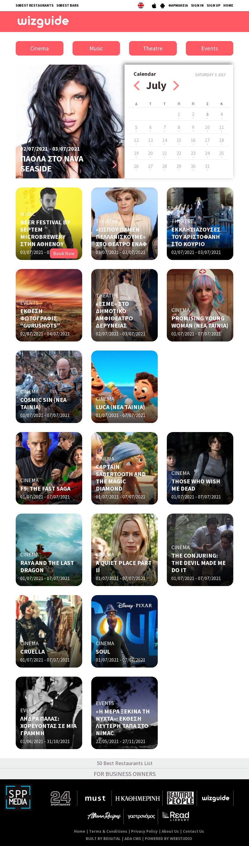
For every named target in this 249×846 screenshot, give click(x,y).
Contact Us (193, 831)
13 (150, 140)
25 (221, 153)
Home (79, 831)
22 (178, 153)
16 (193, 140)
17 (207, 140)
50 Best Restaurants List (125, 763)
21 (164, 153)
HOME (228, 5)
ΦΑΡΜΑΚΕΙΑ (178, 5)
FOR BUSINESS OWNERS (125, 773)
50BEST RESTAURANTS (34, 5)
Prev (137, 85)
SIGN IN (197, 5)
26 (136, 166)
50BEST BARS (68, 5)
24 (207, 153)
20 (150, 153)
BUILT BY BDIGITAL (103, 838)
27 (150, 166)
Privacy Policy (144, 831)
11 (221, 127)
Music (96, 48)
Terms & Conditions (108, 831)
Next (176, 85)
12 (136, 140)
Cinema (39, 48)
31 (207, 166)
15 (178, 140)
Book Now (63, 253)
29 (178, 166)
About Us (170, 831)
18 (221, 140)
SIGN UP (213, 5)
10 (207, 127)
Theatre (153, 48)
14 (164, 140)
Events (209, 48)
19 (136, 153)
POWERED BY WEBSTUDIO (168, 838)
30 (193, 166)
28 (164, 166)
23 (193, 153)
